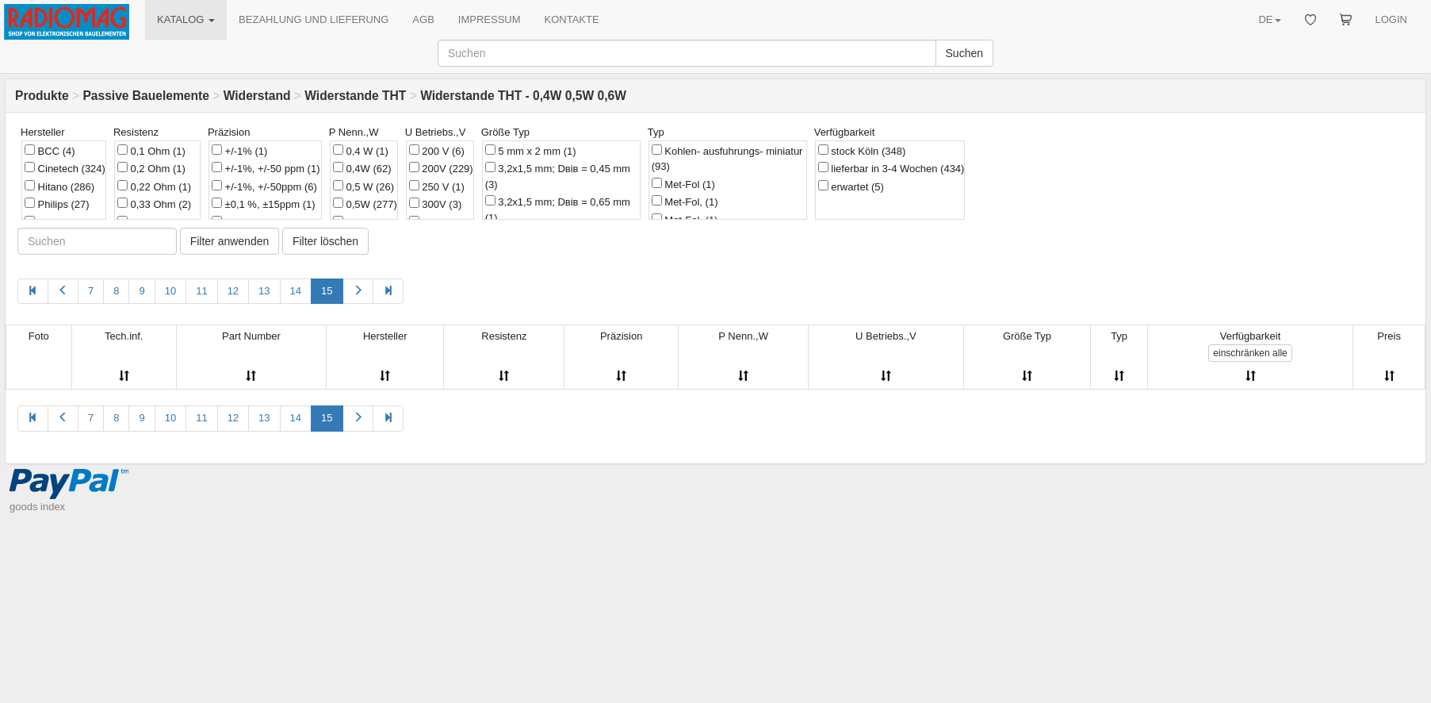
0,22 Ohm (154, 186)
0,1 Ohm (151, 150)
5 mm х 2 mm (530, 150)
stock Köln (862, 150)
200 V (437, 150)
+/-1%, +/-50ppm (264, 186)
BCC (50, 150)
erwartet (851, 186)
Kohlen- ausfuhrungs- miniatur (727, 158)
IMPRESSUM (489, 19)
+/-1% (239, 150)
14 (295, 291)
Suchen (964, 53)
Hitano (59, 186)
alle (1250, 353)
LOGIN (1391, 19)
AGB (423, 19)
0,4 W (360, 150)
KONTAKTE (572, 19)
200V (441, 168)
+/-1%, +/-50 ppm (266, 168)
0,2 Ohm (151, 168)
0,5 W (363, 186)
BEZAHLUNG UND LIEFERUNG (313, 19)
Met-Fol (683, 184)
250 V (437, 186)
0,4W (362, 168)
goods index (37, 507)
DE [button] (1269, 19)
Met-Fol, (685, 201)
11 (201, 291)
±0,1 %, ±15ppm (264, 204)
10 (170, 291)
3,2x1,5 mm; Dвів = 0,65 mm (557, 209)
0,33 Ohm (154, 204)
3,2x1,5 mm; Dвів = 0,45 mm (557, 176)
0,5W (365, 204)
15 (326, 291)
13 (264, 291)
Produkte (42, 95)
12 (233, 291)
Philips (57, 204)
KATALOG (186, 19)
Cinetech (65, 168)
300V (435, 204)
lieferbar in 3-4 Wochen (891, 168)
